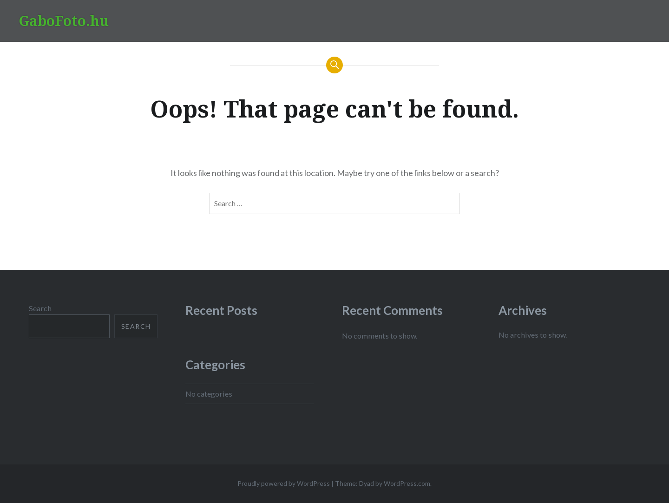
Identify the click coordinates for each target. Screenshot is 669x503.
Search (40, 308)
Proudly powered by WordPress (283, 483)
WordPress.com (407, 483)
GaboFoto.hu (64, 20)
